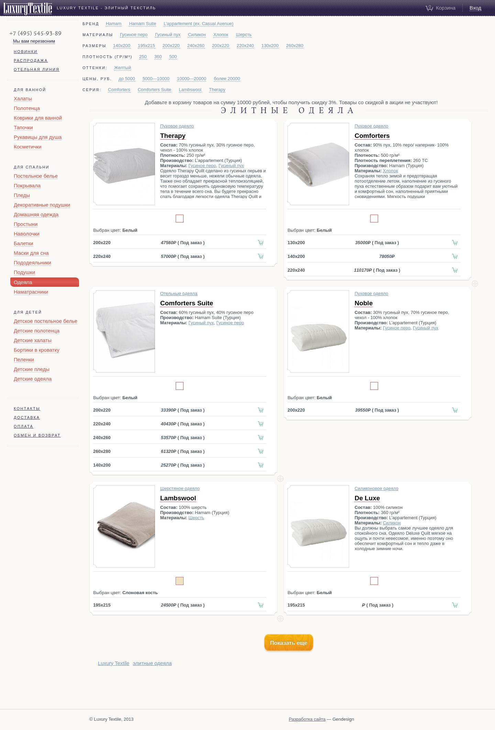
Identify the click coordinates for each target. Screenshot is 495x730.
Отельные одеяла (178, 293)
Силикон (197, 34)
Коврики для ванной (38, 118)
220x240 (245, 45)
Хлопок (221, 34)
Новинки (25, 52)
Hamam (114, 23)
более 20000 (227, 78)
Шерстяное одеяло (180, 488)
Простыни (25, 224)
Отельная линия (36, 69)
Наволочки (27, 234)
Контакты (27, 408)
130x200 (269, 45)
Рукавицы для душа (38, 137)
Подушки (24, 272)
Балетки (23, 243)
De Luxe (367, 498)
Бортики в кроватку (36, 350)
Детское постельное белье (45, 321)
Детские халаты (33, 340)
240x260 (196, 45)
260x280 (294, 45)
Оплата (23, 426)
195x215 (146, 45)
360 (158, 56)
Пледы (22, 195)
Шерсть (244, 34)
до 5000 (127, 78)
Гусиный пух (167, 34)
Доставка (27, 417)
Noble (363, 303)
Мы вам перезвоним (34, 41)
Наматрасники (31, 292)
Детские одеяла (33, 379)
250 (143, 56)
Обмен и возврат (37, 435)
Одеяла (23, 282)
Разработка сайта (307, 719)
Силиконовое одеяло (376, 488)
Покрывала (27, 185)
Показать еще (288, 643)
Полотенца (27, 108)
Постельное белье (36, 176)
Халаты (23, 98)
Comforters (119, 89)
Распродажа (31, 60)
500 (173, 56)
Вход (475, 8)
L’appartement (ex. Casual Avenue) (198, 23)
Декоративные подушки (42, 205)
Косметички (28, 147)
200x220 (171, 45)
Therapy (217, 89)
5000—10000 (156, 78)
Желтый (122, 67)
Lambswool (190, 89)
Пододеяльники (32, 262)
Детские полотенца (36, 331)
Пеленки (24, 359)
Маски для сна (31, 253)
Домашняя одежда (36, 214)
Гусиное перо (133, 34)
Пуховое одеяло (177, 126)
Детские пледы (32, 369)
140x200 (121, 45)
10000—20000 (191, 78)
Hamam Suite (142, 23)
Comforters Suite (155, 89)
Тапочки (23, 127)
